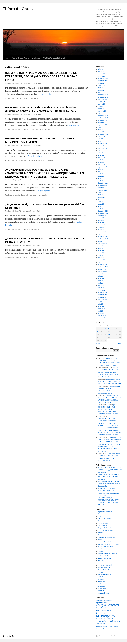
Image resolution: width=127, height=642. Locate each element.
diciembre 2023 (103, 95)
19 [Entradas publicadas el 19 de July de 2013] (112, 334)
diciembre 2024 (103, 78)
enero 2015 (101, 209)
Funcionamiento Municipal (106, 537)
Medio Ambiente (103, 556)
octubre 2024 (102, 83)
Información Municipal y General (108, 544)
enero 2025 (101, 76)
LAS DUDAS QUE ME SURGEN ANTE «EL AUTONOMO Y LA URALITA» (109, 477)
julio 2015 (101, 195)
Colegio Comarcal (103, 523)
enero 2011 (101, 318)
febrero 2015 (102, 206)
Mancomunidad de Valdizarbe (107, 553)
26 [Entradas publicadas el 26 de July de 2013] (112, 338)
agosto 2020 (101, 136)
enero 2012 (101, 290)
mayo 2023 (101, 104)
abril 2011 (101, 311)
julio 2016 (101, 169)
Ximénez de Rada (103, 593)
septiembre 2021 (103, 125)
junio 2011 (101, 306)
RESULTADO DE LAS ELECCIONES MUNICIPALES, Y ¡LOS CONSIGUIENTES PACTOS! (109, 381)
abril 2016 (101, 174)
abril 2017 (101, 160)
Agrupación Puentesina (105, 512)
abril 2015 (101, 202)
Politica (100, 572)
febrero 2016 (102, 178)
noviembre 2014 (103, 213)
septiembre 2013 (103, 243)
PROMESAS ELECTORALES (54, 58)
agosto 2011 (101, 302)
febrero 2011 (102, 316)
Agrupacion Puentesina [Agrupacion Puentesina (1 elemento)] (102, 600)
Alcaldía (17, 195)
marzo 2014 (101, 229)
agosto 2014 (101, 218)
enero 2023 (101, 113)
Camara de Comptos (22, 129)
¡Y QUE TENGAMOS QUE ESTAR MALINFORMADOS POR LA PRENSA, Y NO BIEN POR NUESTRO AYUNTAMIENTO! (108, 409)
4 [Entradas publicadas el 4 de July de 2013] (108, 328)
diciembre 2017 (103, 143)
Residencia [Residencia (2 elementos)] (100, 624)
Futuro (100, 539)
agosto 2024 (101, 85)
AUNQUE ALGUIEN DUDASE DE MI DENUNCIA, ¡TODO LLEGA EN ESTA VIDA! (110, 470)
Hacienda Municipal (38, 160)
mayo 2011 (101, 309)
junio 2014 (101, 223)
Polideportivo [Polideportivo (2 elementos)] (114, 621)
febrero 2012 (102, 288)
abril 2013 (101, 255)
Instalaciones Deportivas (105, 546)
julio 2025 (101, 69)
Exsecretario (34, 129)
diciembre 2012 (103, 264)
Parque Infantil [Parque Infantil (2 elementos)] (102, 621)
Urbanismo (101, 586)
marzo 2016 (101, 176)
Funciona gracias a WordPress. (108, 636)
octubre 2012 (102, 269)
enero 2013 (101, 262)
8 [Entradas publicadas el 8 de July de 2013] (97, 331)
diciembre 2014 (103, 211)
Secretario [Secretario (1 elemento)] (108, 624)
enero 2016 (101, 181)
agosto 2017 (101, 150)
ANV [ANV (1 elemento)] (110, 600)
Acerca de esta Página (20, 58)
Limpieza (101, 549)
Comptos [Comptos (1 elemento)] (98, 608)
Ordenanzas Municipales (105, 563)
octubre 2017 (102, 146)
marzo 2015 (101, 204)
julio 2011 (101, 304)
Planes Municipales (21, 98)
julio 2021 (101, 129)
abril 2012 (101, 283)
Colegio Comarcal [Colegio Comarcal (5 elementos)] (107, 605)
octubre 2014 (102, 216)
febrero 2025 (102, 74)
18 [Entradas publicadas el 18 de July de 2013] (109, 334)
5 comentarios (45, 129)
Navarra (100, 560)
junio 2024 (101, 90)
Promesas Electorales (104, 574)
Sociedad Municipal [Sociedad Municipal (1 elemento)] (101, 626)
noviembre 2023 (103, 97)
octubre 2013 (102, 241)
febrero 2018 (102, 141)
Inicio (7, 58)
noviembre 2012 (103, 267)
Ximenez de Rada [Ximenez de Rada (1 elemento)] (101, 629)
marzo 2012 (101, 285)
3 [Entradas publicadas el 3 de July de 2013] (105, 328)
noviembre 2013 (103, 239)
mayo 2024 (101, 92)
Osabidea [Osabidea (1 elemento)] (98, 619)
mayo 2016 (101, 171)
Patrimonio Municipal (105, 565)
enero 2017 (101, 164)
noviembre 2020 (103, 134)
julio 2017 (101, 153)
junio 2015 (101, 197)
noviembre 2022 (103, 118)
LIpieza (100, 551)
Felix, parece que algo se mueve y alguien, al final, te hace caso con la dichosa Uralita (109, 483)
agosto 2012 (101, 274)
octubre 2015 (102, 188)
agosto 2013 (101, 246)
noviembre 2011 (103, 295)
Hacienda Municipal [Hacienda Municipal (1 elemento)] (107, 608)
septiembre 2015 (103, 190)
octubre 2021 (102, 123)
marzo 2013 (101, 257)
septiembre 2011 (103, 299)
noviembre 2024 (103, 81)
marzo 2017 (101, 162)
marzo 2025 (101, 71)
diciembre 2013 (103, 236)
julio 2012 (101, 276)
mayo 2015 (101, 199)
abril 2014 (101, 227)
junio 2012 (101, 278)
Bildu (99, 516)
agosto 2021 (101, 127)
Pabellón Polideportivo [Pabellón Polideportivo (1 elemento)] (107, 619)
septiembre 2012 (103, 271)
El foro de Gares (18, 9)
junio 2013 (101, 250)
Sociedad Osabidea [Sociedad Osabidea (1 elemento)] (112, 626)
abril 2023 (101, 106)
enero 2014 (101, 234)
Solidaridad (101, 581)
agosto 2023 (101, 102)
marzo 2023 (101, 109)
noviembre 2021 (103, 120)
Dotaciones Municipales (105, 530)
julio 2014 (101, 220)
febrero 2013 (102, 260)
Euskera (100, 532)
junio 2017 (101, 155)
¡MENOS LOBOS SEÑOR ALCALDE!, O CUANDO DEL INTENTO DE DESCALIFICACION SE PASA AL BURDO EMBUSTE (109, 372)
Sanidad (100, 577)
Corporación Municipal (22, 160)
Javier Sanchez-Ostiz (33, 83)
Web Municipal (103, 591)
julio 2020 (101, 139)
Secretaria (101, 579)
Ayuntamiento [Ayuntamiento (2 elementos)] (101, 602)
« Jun (98, 343)
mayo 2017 (101, 157)
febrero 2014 (102, 232)
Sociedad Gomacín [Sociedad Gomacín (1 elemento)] (116, 624)
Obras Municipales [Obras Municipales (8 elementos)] (105, 614)
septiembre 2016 (103, 167)
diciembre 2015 (103, 183)
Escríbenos (35, 58)
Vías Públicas (102, 588)
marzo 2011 (101, 313)
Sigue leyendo (46, 94)
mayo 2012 (101, 281)
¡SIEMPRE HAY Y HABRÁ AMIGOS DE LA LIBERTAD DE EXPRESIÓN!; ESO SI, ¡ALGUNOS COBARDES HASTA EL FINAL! (42, 76)
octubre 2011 (102, 297)
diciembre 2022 (103, 116)
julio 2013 (101, 248)
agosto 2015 (101, 192)
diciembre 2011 (103, 292)
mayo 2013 (101, 253)
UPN (99, 584)
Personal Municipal (104, 567)
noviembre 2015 (103, 185)
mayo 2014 (101, 225)
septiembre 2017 (103, 148)
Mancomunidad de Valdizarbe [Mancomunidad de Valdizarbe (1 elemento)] (104, 610)
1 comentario (33, 98)
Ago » (120, 343)
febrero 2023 (102, 111)
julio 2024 (101, 88)
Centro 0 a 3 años (103, 521)
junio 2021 (101, 132)
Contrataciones (102, 525)
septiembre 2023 (103, 99)
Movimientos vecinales (105, 558)
